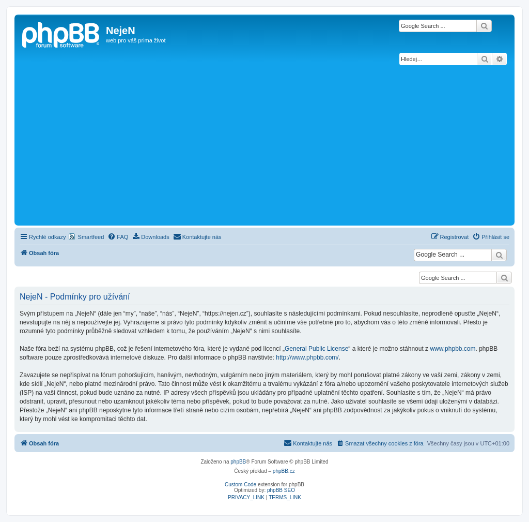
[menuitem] (117, 237)
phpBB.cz (284, 471)
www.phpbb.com (452, 348)
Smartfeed (91, 237)
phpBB (238, 462)
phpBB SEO (281, 490)
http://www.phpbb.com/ (307, 357)
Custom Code (240, 484)
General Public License (316, 348)
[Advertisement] (264, 145)
